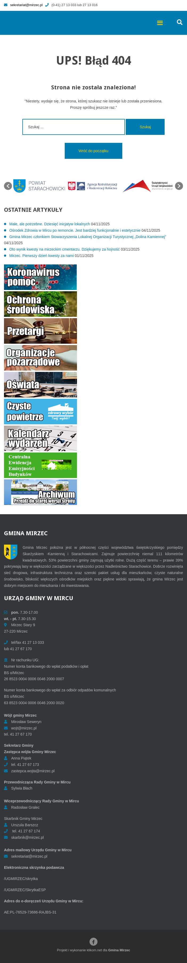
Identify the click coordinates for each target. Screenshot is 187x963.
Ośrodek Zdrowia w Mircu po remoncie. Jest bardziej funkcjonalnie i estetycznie (75, 230)
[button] (8, 186)
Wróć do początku (93, 151)
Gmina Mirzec (119, 950)
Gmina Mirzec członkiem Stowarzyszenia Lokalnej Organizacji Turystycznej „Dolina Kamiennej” (87, 237)
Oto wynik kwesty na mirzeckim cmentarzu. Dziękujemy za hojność (64, 249)
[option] (39, 186)
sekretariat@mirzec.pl (23, 5)
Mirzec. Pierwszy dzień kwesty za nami (41, 256)
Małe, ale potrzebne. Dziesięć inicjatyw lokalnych (49, 224)
